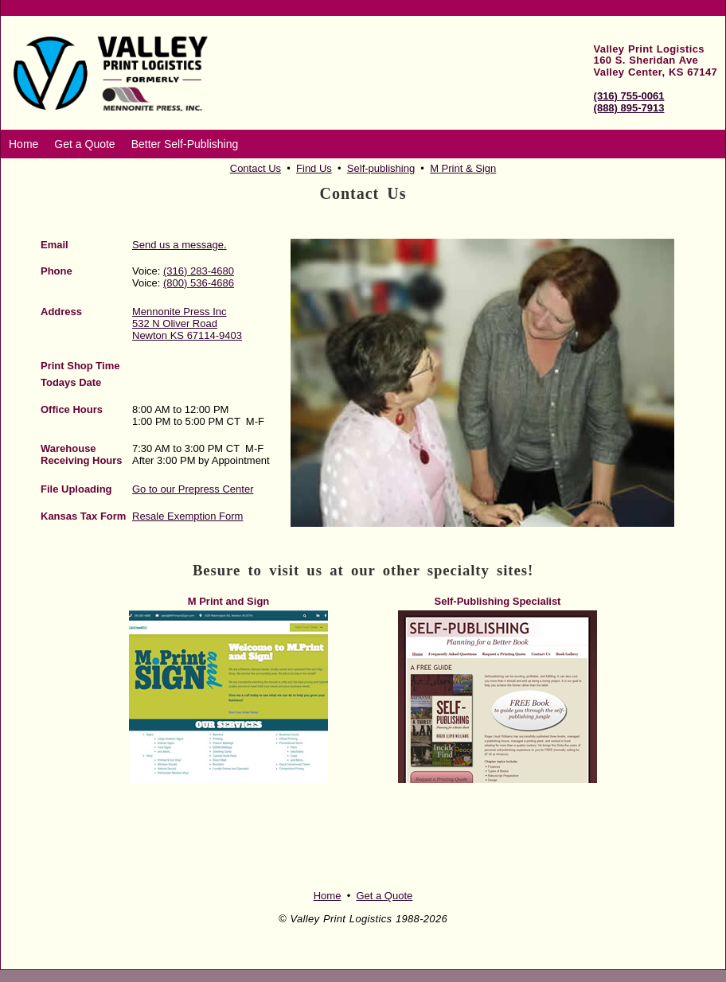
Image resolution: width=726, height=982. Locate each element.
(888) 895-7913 (629, 108)
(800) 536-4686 (198, 283)
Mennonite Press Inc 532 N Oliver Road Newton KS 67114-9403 (187, 323)
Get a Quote (84, 144)
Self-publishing (381, 168)
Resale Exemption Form (187, 516)
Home (23, 144)
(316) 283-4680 (198, 271)
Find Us (314, 168)
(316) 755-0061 (629, 96)
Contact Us (255, 168)
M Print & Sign (463, 168)
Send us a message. (179, 245)
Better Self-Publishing (185, 144)
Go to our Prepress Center (192, 489)
